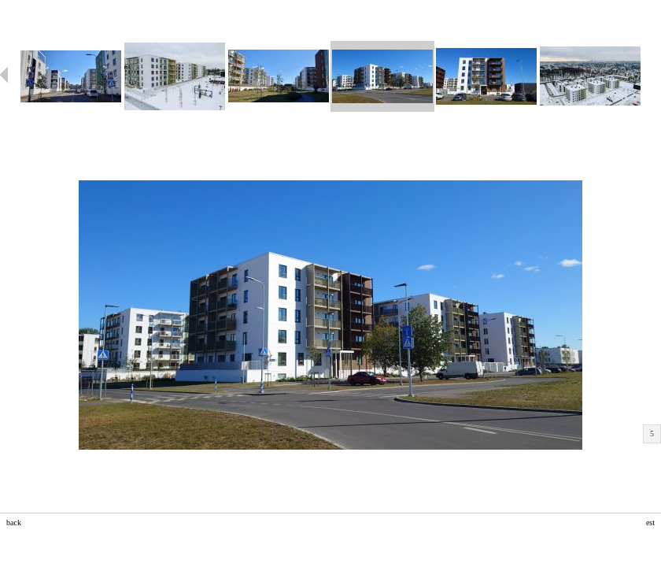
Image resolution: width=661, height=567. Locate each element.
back (13, 522)
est (650, 522)
